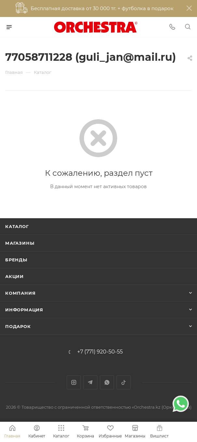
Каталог (17, 226)
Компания (20, 293)
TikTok (124, 382)
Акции (14, 276)
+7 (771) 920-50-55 (100, 351)
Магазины (19, 243)
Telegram (90, 382)
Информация (24, 309)
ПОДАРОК (18, 326)
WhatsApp (107, 382)
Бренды (16, 259)
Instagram (74, 382)
